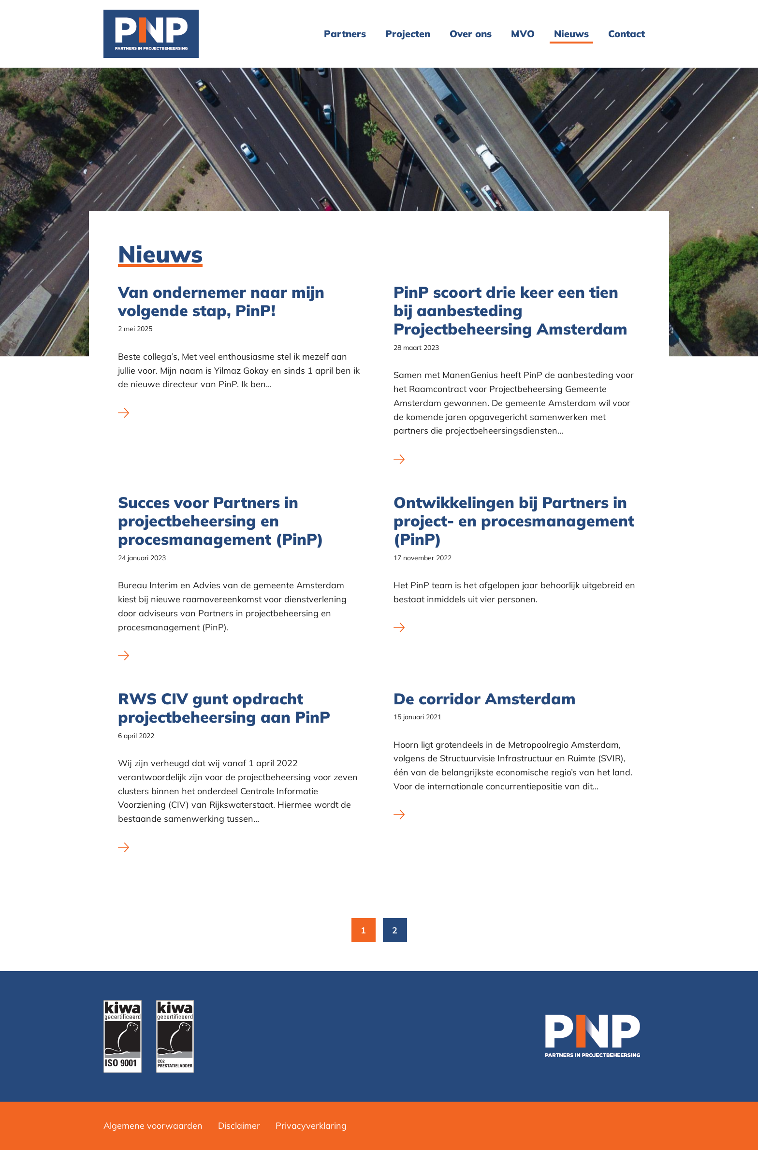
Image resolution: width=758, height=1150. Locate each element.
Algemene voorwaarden (153, 1125)
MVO (523, 34)
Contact (626, 34)
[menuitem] (345, 34)
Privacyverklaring (311, 1125)
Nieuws (571, 34)
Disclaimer (239, 1125)
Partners (345, 34)
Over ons (471, 34)
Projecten (407, 34)
